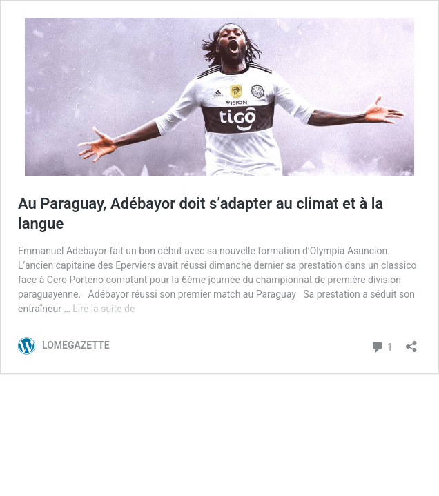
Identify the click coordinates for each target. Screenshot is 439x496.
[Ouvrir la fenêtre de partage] (411, 342)
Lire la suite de (103, 308)
